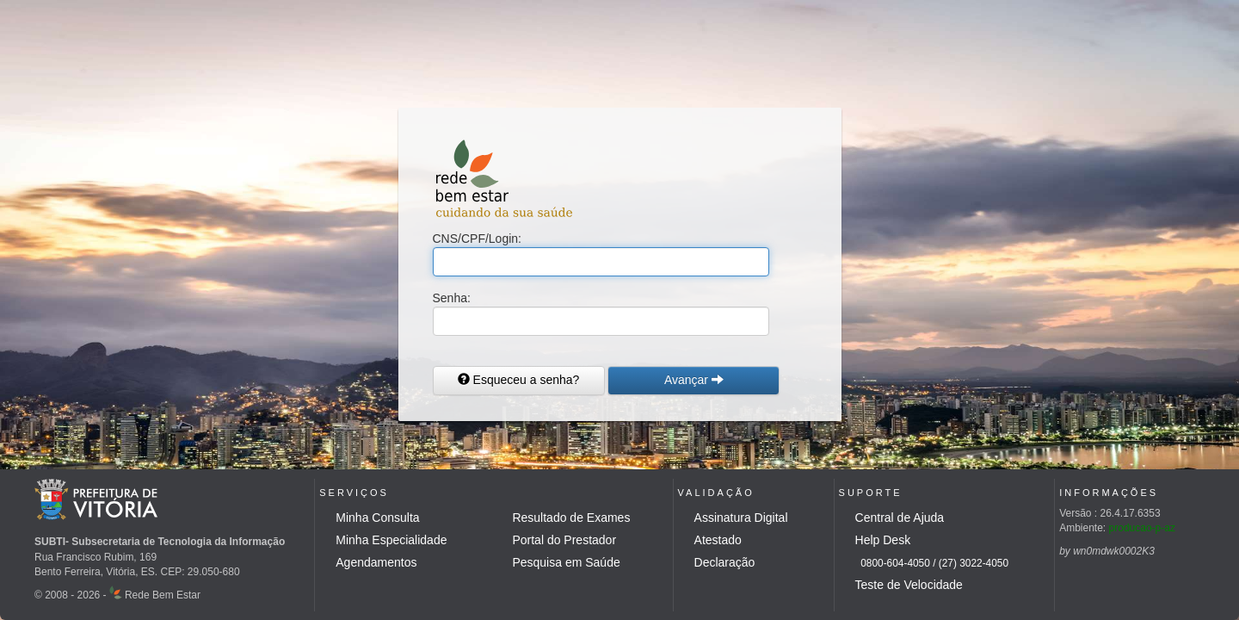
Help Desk (883, 540)
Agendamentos (376, 562)
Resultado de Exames (571, 517)
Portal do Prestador (564, 540)
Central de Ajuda (900, 517)
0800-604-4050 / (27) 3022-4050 (932, 563)
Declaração (724, 562)
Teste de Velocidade (909, 585)
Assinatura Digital (741, 517)
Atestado (718, 540)
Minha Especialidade (391, 540)
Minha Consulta (377, 517)
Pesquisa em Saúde (566, 562)
